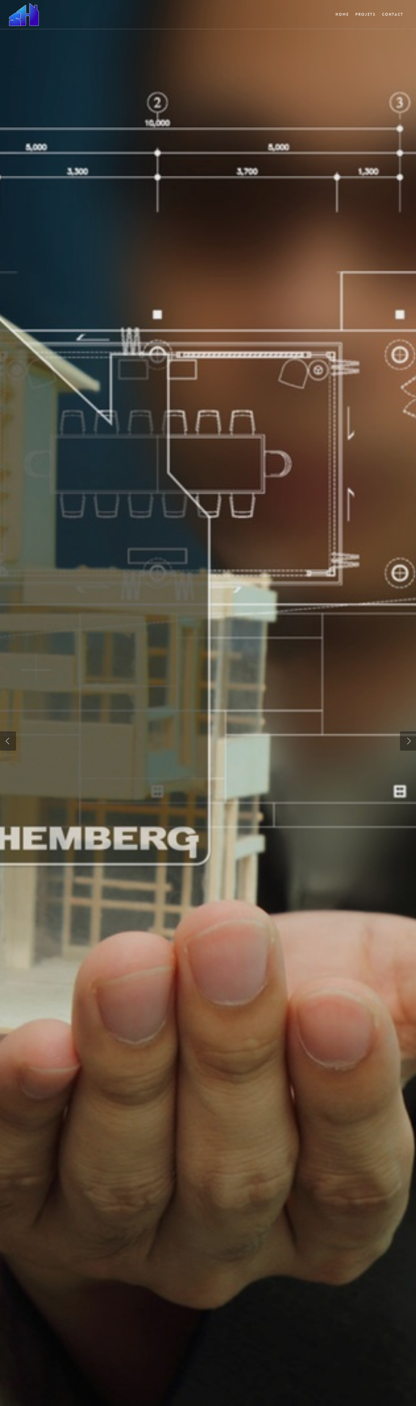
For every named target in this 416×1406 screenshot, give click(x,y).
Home (342, 14)
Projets (365, 14)
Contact (392, 14)
